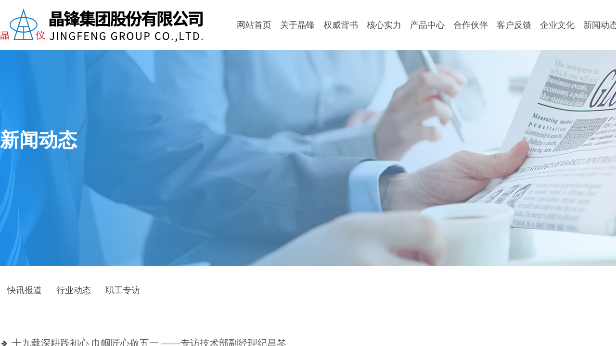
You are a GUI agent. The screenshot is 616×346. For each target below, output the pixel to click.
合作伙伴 (470, 25)
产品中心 (427, 25)
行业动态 (73, 290)
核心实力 (384, 25)
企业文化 (557, 25)
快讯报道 (24, 290)
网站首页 (254, 25)
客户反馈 (514, 25)
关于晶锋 (297, 25)
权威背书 (340, 25)
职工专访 (122, 290)
